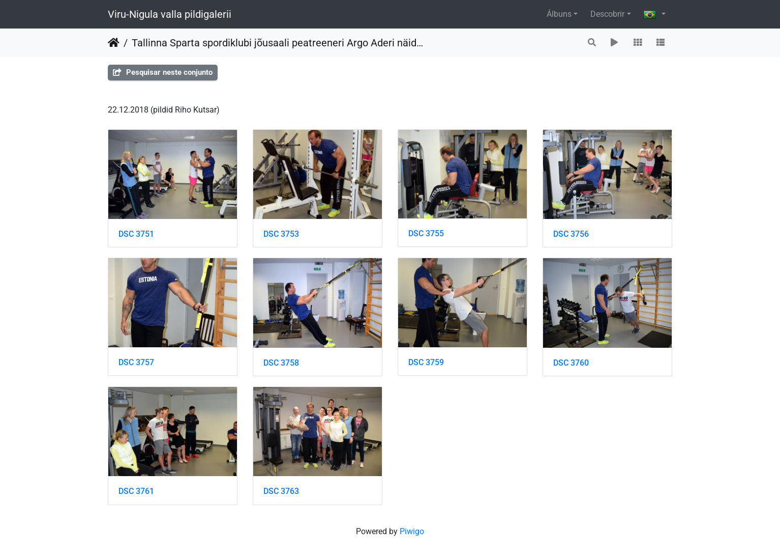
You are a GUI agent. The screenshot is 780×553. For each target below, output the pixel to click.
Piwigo (412, 531)
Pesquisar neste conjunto (163, 72)
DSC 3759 (426, 362)
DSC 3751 (136, 234)
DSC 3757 (136, 362)
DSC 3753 (281, 234)
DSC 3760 (571, 363)
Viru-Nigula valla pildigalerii (169, 14)
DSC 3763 (281, 491)
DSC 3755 (426, 233)
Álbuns (559, 14)
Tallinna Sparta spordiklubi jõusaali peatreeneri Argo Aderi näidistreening (278, 43)
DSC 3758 (281, 363)
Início (113, 42)
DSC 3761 (136, 491)
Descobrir (607, 14)
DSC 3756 (571, 234)
